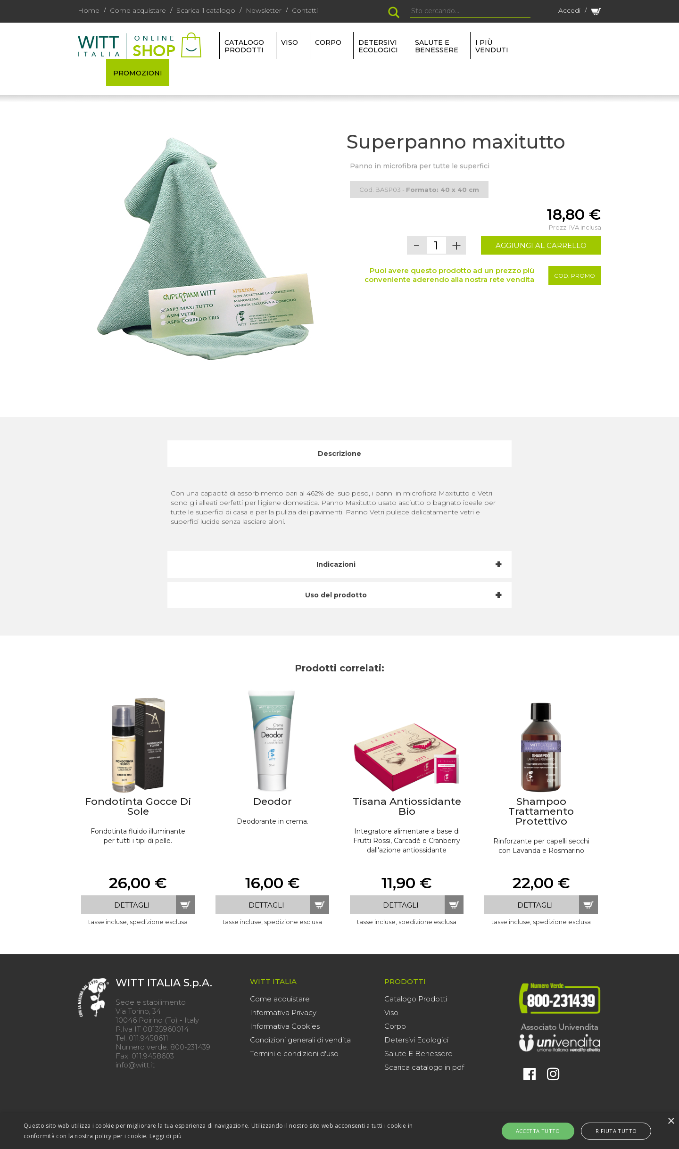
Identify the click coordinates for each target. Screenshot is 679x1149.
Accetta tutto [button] (544, 1130)
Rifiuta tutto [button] (609, 1130)
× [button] (670, 1121)
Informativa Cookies (285, 1026)
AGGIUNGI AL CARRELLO (541, 245)
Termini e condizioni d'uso (294, 1053)
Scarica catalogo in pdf (424, 1067)
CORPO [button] (328, 42)
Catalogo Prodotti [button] (244, 46)
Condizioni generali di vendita (300, 1039)
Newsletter (264, 10)
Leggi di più (165, 1136)
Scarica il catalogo (205, 10)
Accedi (569, 10)
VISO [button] (289, 42)
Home (88, 10)
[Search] (470, 11)
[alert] (339, 1131)
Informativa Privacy (283, 1012)
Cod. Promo (574, 275)
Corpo (395, 1026)
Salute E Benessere (418, 1053)
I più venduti (491, 46)
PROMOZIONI (137, 73)
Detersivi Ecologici (416, 1039)
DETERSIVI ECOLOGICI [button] (378, 46)
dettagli (132, 905)
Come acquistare (138, 10)
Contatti (305, 10)
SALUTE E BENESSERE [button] (436, 46)
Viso (391, 1012)
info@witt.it (135, 1064)
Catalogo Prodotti (415, 998)
